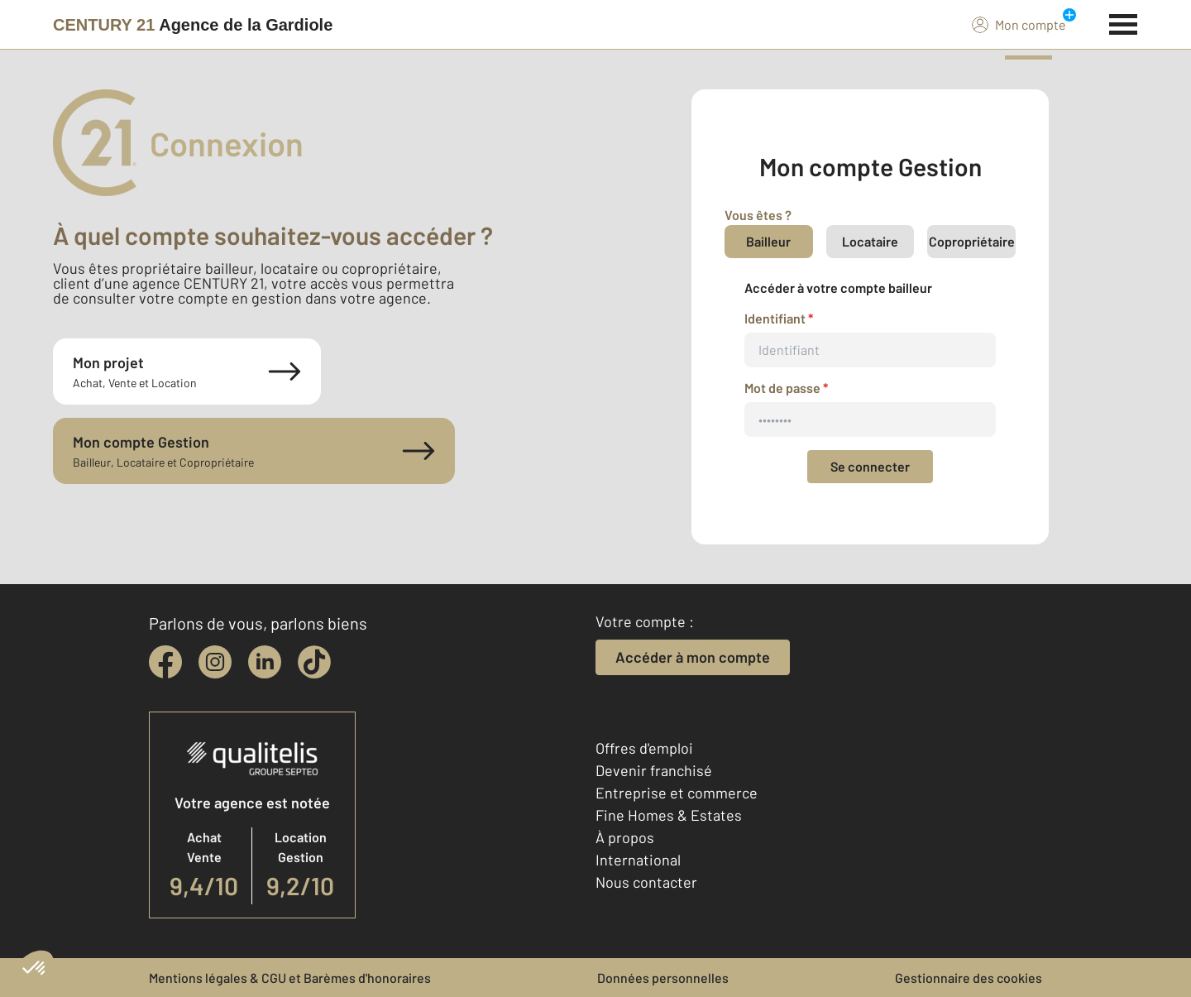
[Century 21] (192, 25)
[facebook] (165, 661)
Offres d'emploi (644, 748)
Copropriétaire (972, 241)
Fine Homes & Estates (669, 815)
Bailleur (768, 241)
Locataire (870, 241)
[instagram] (215, 661)
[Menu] (1123, 22)
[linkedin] (264, 661)
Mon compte (1019, 24)
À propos (625, 837)
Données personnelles (663, 977)
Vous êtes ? (758, 215)
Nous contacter (646, 882)
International (638, 860)
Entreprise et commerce (677, 793)
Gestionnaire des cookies (968, 977)
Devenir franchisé (654, 770)
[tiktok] (314, 661)
